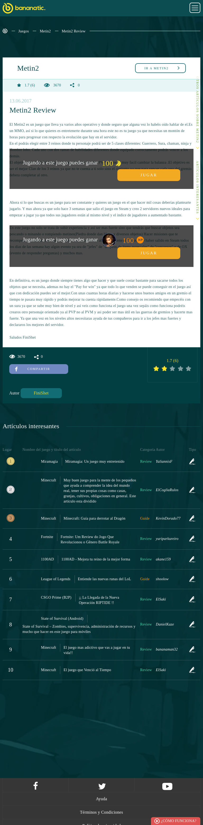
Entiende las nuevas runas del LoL (104, 579)
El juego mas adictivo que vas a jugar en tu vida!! (96, 650)
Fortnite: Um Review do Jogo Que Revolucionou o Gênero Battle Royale (90, 539)
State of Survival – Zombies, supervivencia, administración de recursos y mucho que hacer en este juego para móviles (78, 629)
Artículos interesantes (197, 187)
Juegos (24, 31)
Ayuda (101, 799)
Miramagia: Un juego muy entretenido (94, 461)
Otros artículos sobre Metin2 (197, 109)
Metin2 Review (74, 31)
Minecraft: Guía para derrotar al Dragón (94, 518)
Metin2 (45, 31)
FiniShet (41, 393)
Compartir (32, 369)
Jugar (148, 175)
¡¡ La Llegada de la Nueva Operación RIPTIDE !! (99, 600)
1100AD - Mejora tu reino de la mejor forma (95, 559)
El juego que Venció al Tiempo (87, 670)
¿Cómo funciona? (178, 821)
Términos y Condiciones (101, 812)
